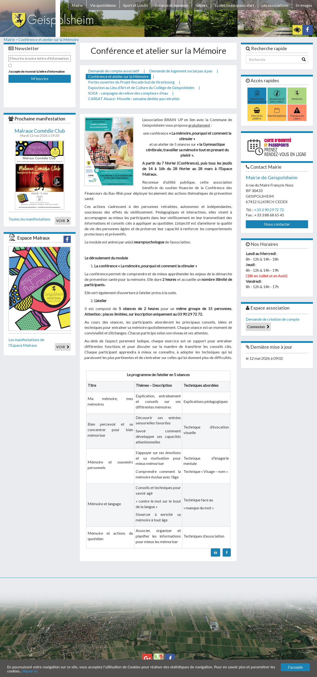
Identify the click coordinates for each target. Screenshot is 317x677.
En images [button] (304, 5)
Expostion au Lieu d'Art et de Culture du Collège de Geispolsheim (141, 87)
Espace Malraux (33, 238)
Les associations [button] (274, 5)
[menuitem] (77, 6)
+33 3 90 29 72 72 (269, 209)
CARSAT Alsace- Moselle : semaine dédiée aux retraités (134, 98)
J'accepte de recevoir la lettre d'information (36, 71)
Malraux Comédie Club (39, 130)
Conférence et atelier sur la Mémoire (48, 39)
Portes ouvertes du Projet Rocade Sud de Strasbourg (131, 82)
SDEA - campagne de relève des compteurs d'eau (128, 93)
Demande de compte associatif (113, 71)
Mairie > (11, 39)
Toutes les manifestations (29, 219)
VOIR (62, 221)
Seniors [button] (201, 5)
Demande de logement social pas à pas (180, 71)
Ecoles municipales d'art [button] (234, 5)
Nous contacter (277, 224)
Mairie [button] (77, 5)
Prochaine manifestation (39, 118)
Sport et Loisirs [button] (135, 5)
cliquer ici (30, 671)
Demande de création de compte (272, 319)
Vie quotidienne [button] (103, 5)
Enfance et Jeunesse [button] (171, 5)
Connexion (258, 326)
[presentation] (39, 92)
